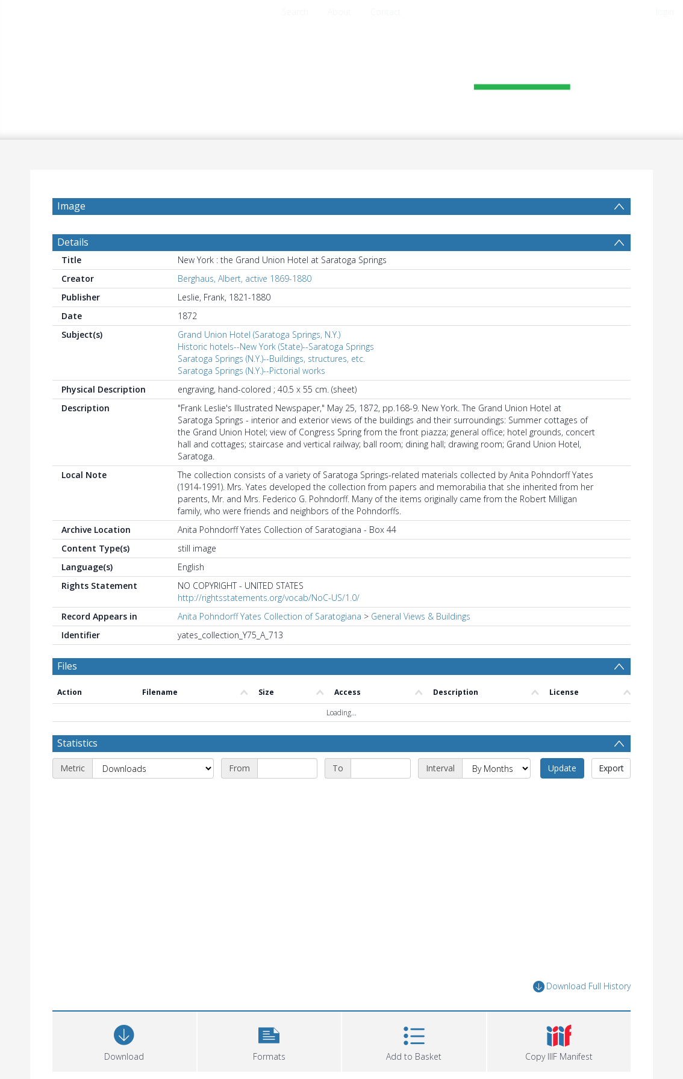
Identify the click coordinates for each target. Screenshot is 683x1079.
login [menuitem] (665, 11)
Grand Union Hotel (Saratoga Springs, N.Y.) (259, 334)
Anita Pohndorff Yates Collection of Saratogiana (269, 616)
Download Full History (582, 986)
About (339, 11)
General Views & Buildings (420, 616)
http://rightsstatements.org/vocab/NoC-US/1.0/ (269, 597)
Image (71, 206)
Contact (385, 11)
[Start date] (287, 768)
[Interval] (496, 768)
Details (73, 242)
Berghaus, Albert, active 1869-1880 (244, 278)
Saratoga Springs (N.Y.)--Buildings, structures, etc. (271, 358)
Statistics (77, 743)
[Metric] (153, 768)
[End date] (381, 768)
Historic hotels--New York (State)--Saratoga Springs (276, 346)
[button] (270, 1040)
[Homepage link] (341, 76)
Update (562, 768)
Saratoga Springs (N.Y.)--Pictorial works (251, 370)
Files (67, 666)
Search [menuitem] (295, 11)
